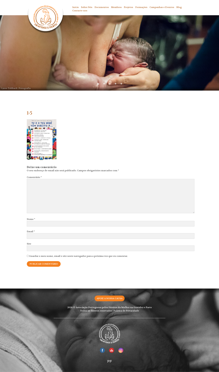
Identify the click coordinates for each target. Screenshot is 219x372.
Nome (31, 219)
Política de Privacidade (126, 310)
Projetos (128, 7)
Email (31, 231)
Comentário (34, 177)
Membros (116, 7)
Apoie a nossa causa (109, 298)
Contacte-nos (79, 10)
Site (29, 243)
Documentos (102, 7)
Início (75, 7)
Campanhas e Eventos (162, 7)
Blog (179, 7)
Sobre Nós (86, 7)
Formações (141, 7)
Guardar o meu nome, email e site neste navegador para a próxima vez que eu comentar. (78, 256)
